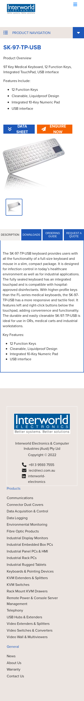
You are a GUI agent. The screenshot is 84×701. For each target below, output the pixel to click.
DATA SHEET (18, 129)
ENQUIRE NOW (53, 129)
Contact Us (15, 676)
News (11, 656)
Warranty (13, 669)
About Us (14, 662)
